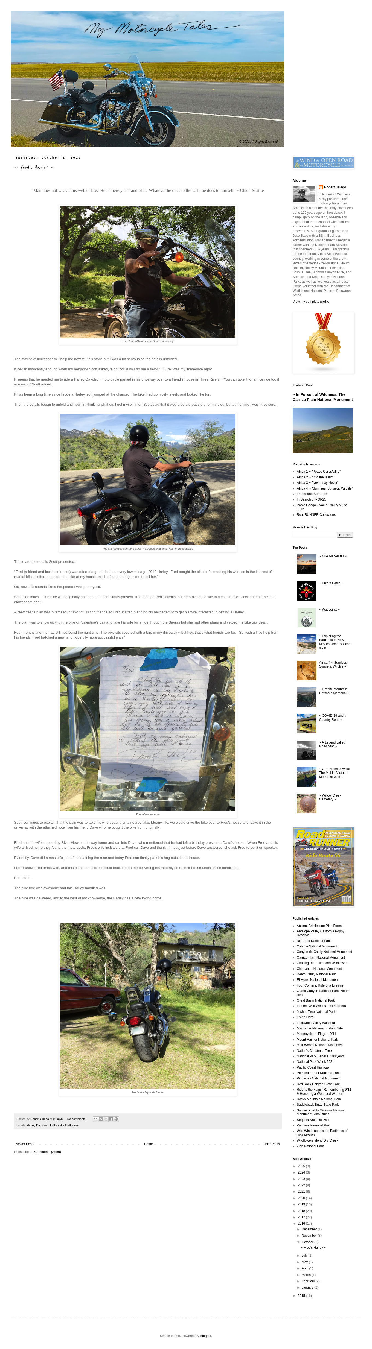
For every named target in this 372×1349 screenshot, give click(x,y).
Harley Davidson (37, 1125)
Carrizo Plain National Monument (321, 957)
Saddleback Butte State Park (318, 1105)
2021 (302, 1191)
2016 (302, 1223)
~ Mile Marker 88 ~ (333, 556)
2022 (302, 1185)
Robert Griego (335, 187)
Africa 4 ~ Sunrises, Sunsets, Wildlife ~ (333, 664)
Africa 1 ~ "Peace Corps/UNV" (319, 471)
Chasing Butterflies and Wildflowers (322, 963)
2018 (302, 1211)
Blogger (205, 1336)
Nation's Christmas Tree (314, 1051)
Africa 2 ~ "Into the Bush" (315, 477)
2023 (302, 1179)
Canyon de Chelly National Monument (324, 952)
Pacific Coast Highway (313, 1067)
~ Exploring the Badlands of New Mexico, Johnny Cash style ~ (335, 642)
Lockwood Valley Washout (316, 1023)
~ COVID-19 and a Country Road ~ (332, 717)
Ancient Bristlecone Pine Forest (319, 926)
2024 (302, 1172)
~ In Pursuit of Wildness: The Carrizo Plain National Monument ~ (323, 399)
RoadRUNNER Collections (316, 515)
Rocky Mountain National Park (319, 1099)
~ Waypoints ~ (329, 609)
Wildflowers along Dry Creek (317, 1140)
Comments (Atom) (47, 1152)
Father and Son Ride (312, 494)
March (307, 1275)
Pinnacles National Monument (318, 1078)
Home (148, 1144)
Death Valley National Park (316, 974)
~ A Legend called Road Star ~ (332, 744)
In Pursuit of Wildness (64, 1125)
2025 (302, 1166)
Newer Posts (25, 1144)
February (309, 1281)
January (308, 1287)
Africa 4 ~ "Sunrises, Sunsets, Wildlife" (325, 488)
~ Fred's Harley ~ (34, 167)
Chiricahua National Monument (319, 969)
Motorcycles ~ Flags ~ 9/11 (316, 1034)
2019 (302, 1204)
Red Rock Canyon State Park (318, 1084)
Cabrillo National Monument (317, 946)
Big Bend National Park (314, 941)
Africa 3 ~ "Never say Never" (317, 483)
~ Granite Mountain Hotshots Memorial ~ (334, 691)
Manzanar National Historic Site (320, 1028)
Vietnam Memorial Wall (313, 1125)
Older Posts (271, 1144)
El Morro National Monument (318, 980)
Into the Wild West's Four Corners (321, 1006)
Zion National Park (310, 1146)
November (310, 1235)
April (305, 1268)
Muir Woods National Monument (320, 1045)
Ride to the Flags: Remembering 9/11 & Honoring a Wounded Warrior (324, 1091)
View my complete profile (311, 301)
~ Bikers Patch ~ (331, 583)
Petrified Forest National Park (318, 1073)
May (305, 1262)
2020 (302, 1198)
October (308, 1242)
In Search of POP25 (311, 499)
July (305, 1255)
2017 (302, 1217)
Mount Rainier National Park (317, 1039)
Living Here (305, 1017)
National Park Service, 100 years (321, 1056)
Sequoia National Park (313, 1120)
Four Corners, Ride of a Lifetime (320, 985)
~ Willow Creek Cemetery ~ (330, 797)
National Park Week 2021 (315, 1062)
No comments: (77, 1118)
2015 (302, 1296)
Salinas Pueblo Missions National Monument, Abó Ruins (321, 1112)
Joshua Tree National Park (316, 1012)
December (310, 1229)
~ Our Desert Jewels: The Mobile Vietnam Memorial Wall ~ (334, 773)
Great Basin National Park (316, 1000)
